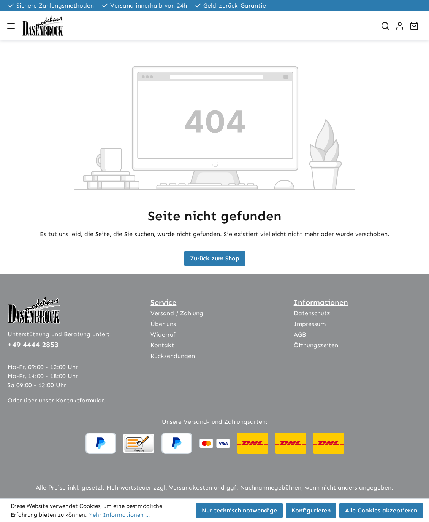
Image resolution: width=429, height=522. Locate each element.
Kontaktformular (80, 400)
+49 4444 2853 (33, 344)
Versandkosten (190, 487)
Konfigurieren (311, 510)
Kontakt (162, 345)
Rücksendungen (172, 355)
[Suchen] (385, 26)
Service (163, 302)
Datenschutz (312, 313)
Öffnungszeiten (316, 345)
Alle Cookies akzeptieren (381, 510)
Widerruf (163, 334)
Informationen (321, 302)
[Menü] (11, 26)
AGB (300, 334)
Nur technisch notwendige (239, 510)
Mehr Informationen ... (119, 514)
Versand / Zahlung (176, 313)
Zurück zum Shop (214, 258)
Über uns (163, 323)
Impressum (310, 323)
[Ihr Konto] (400, 26)
